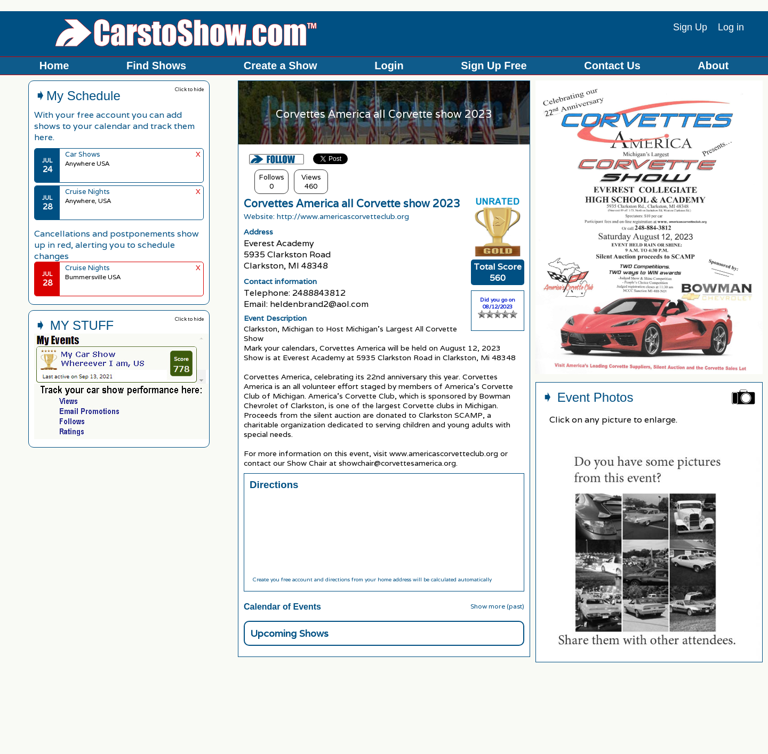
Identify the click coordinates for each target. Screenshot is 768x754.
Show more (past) (497, 606)
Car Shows (82, 154)
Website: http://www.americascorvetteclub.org (326, 216)
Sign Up (690, 27)
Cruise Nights (87, 191)
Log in (731, 27)
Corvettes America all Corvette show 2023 (352, 203)
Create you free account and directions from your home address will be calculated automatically (372, 579)
